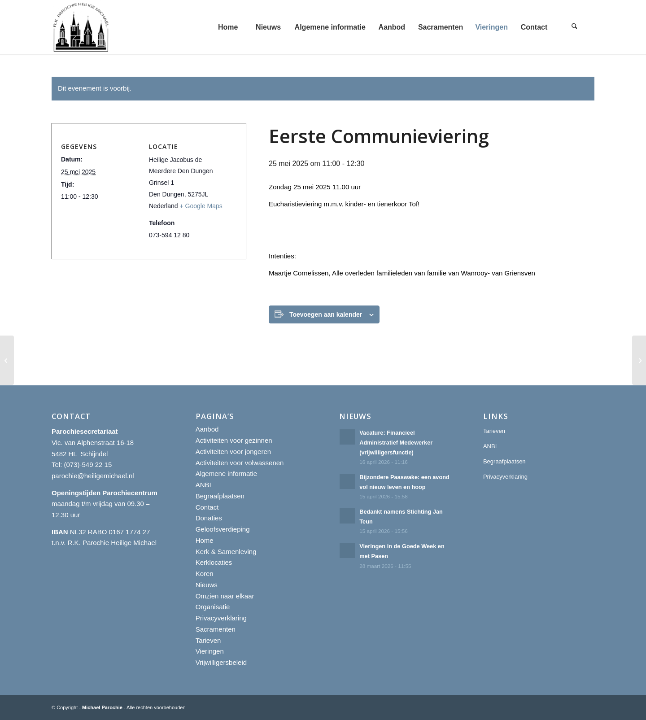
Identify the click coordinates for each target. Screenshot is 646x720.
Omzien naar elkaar (225, 596)
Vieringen (210, 651)
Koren (205, 573)
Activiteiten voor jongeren (233, 451)
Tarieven (208, 640)
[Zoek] (574, 27)
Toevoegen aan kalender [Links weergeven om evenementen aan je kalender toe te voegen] (325, 314)
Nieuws (207, 585)
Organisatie (213, 607)
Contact (207, 507)
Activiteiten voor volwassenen (240, 463)
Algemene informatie (227, 473)
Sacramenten (216, 629)
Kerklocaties (214, 562)
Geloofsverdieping (223, 529)
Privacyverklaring (221, 618)
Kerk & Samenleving (226, 551)
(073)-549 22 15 (88, 464)
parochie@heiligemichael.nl (93, 476)
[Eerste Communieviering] (7, 360)
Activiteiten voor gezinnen (234, 440)
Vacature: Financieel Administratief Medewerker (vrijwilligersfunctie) (395, 442)
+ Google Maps (201, 205)
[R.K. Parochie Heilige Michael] (81, 27)
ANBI (203, 485)
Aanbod (207, 429)
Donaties (209, 518)
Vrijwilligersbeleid (221, 662)
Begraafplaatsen (220, 496)
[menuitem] (228, 27)
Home (205, 540)
